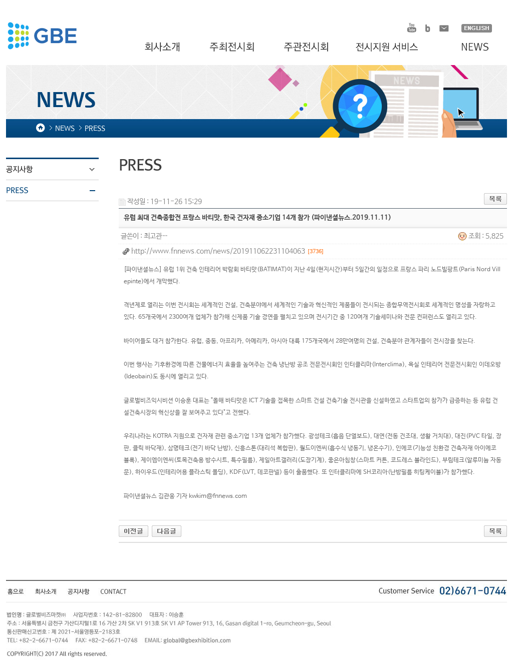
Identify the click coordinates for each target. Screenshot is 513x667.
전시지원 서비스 (392, 47)
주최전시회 (233, 47)
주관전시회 (307, 47)
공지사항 (58, 169)
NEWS (470, 47)
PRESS (58, 190)
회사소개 (163, 47)
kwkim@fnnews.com (218, 496)
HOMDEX (42, 37)
